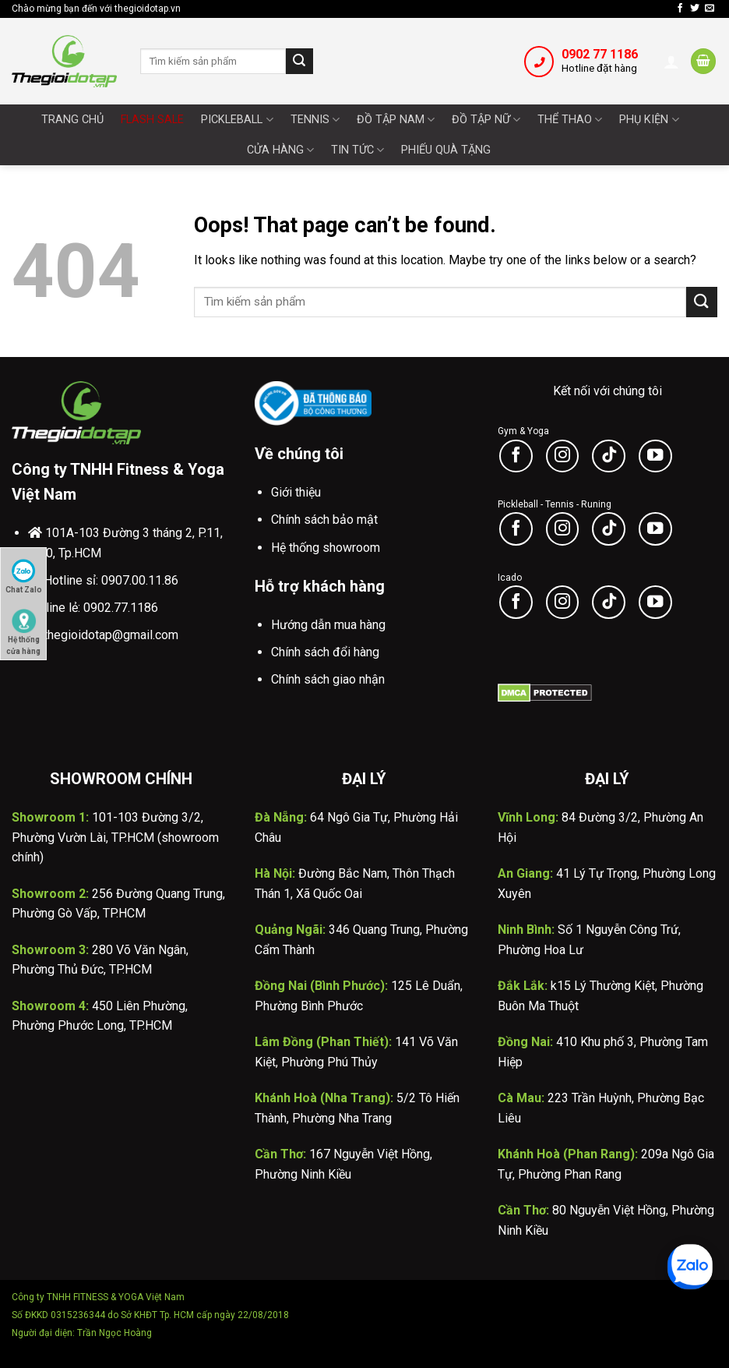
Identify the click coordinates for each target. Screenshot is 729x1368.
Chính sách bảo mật (324, 519)
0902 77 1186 (600, 54)
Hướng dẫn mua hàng (328, 624)
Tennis (315, 119)
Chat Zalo (23, 576)
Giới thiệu (296, 492)
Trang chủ (72, 119)
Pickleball (237, 119)
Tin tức (357, 150)
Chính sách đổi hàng (325, 652)
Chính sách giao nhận (328, 679)
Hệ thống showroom (325, 547)
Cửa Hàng (280, 150)
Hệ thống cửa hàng (23, 628)
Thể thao (569, 119)
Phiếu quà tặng (446, 150)
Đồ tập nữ (486, 119)
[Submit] (299, 61)
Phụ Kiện (648, 119)
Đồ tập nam (396, 119)
